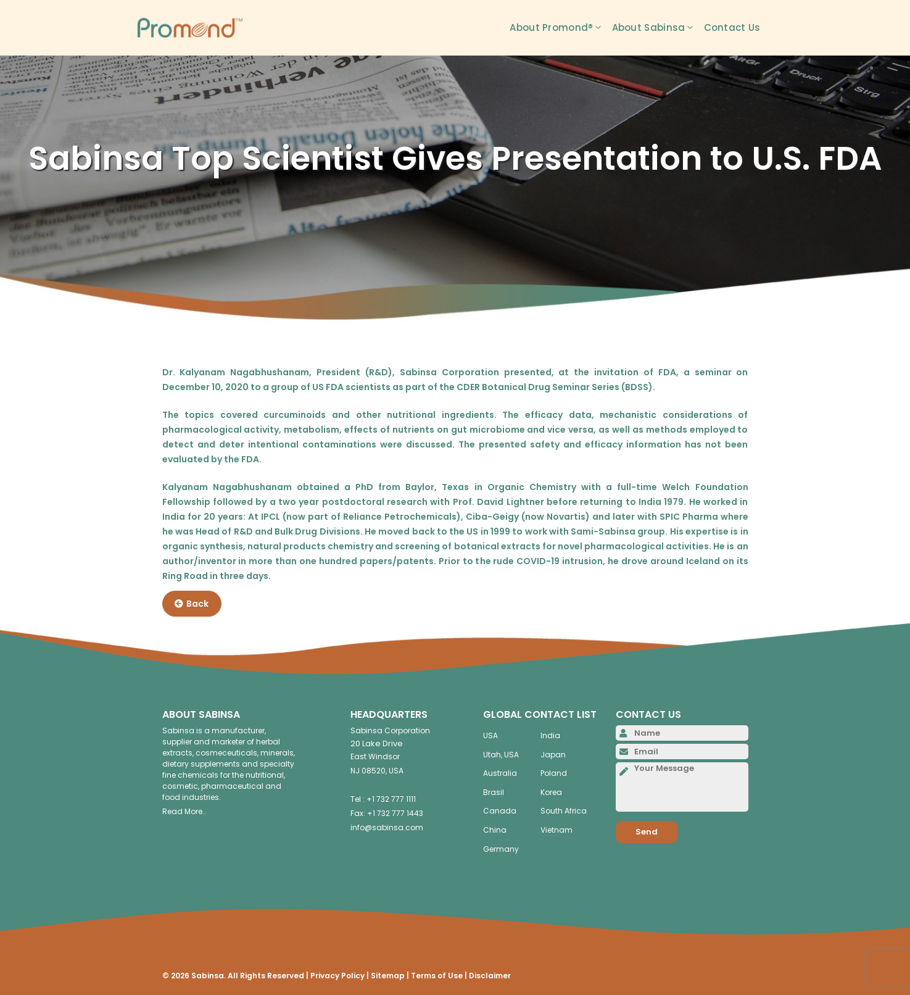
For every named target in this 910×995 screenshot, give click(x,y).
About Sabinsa (658, 27)
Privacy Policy (337, 975)
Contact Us (732, 27)
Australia (500, 773)
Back (192, 603)
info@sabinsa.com (386, 827)
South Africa (563, 811)
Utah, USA (501, 754)
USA (490, 735)
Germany (501, 849)
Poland (553, 773)
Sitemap (388, 975)
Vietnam (556, 830)
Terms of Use (437, 975)
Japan (553, 754)
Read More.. (184, 811)
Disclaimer (490, 975)
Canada (499, 811)
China (495, 830)
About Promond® (560, 27)
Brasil (493, 792)
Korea (551, 792)
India (550, 735)
